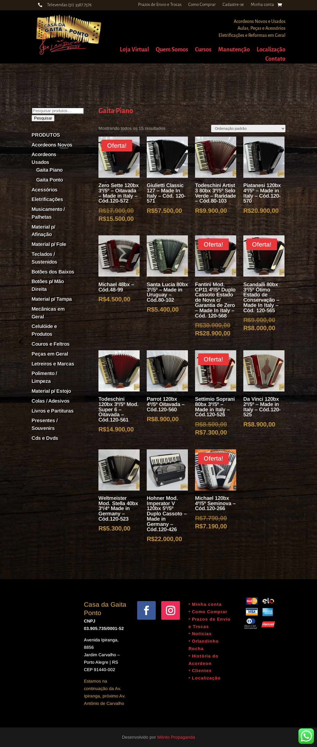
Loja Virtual (134, 50)
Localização (271, 50)
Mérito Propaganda (176, 737)
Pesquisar (43, 118)
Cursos (203, 50)
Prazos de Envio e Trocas (159, 4)
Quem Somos (172, 50)
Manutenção (234, 50)
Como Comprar (202, 4)
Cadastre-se (233, 4)
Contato (275, 59)
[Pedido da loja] (248, 128)
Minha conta (262, 4)
